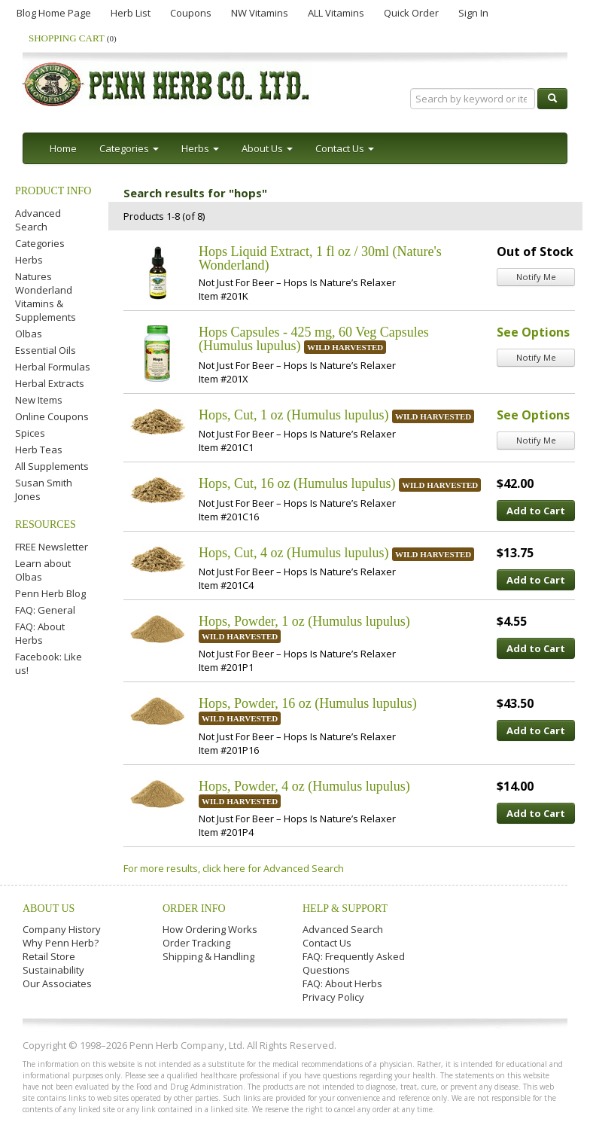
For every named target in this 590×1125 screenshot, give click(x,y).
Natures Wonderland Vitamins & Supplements (45, 297)
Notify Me (536, 276)
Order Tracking (196, 943)
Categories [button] (129, 148)
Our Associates (57, 983)
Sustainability (53, 970)
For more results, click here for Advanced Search (233, 868)
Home (63, 148)
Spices (30, 433)
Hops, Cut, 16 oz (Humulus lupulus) (297, 483)
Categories (40, 243)
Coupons (190, 13)
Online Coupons (52, 416)
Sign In (473, 13)
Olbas (28, 333)
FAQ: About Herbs (40, 633)
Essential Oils (45, 350)
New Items (38, 400)
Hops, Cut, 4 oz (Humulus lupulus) (294, 552)
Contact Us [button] (344, 148)
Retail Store (49, 956)
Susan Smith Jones (43, 489)
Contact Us (327, 943)
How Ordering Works (210, 929)
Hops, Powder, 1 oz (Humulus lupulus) (304, 621)
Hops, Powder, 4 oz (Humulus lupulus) (304, 786)
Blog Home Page (54, 13)
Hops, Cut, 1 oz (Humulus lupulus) (294, 414)
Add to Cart (535, 510)
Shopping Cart (73, 38)
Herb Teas (38, 449)
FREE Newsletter (51, 546)
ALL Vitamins (336, 13)
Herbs (29, 260)
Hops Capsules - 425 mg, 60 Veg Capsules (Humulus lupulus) (314, 339)
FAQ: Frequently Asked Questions (354, 963)
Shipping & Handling (208, 956)
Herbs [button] (200, 148)
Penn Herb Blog (50, 593)
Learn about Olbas (43, 570)
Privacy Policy (333, 997)
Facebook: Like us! (48, 663)
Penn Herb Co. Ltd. (167, 84)
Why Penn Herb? (61, 943)
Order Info (194, 908)
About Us (49, 908)
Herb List (131, 13)
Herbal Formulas (52, 366)
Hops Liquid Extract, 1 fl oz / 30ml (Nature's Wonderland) (320, 258)
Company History (62, 929)
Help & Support (345, 908)
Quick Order (411, 13)
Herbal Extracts (49, 383)
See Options (533, 332)
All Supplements (52, 466)
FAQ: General (45, 610)
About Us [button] (267, 148)
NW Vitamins (259, 13)
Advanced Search (38, 219)
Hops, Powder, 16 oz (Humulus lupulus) (308, 703)
